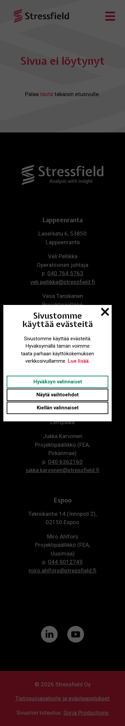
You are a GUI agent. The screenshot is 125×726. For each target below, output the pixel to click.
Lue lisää (78, 361)
